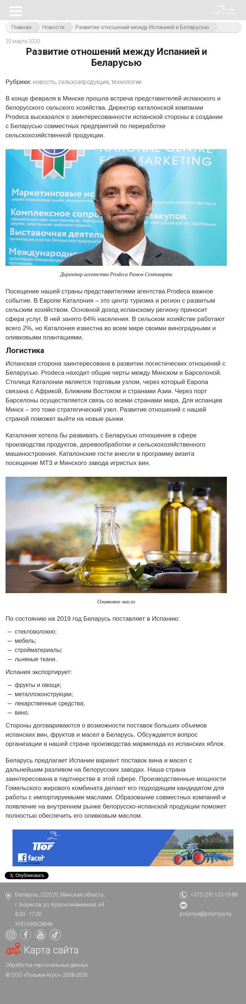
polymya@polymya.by (206, 914)
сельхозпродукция (83, 81)
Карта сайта (51, 950)
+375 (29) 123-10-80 (214, 895)
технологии (126, 81)
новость (44, 81)
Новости (53, 27)
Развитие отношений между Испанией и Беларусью (142, 27)
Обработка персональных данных (47, 965)
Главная (21, 27)
